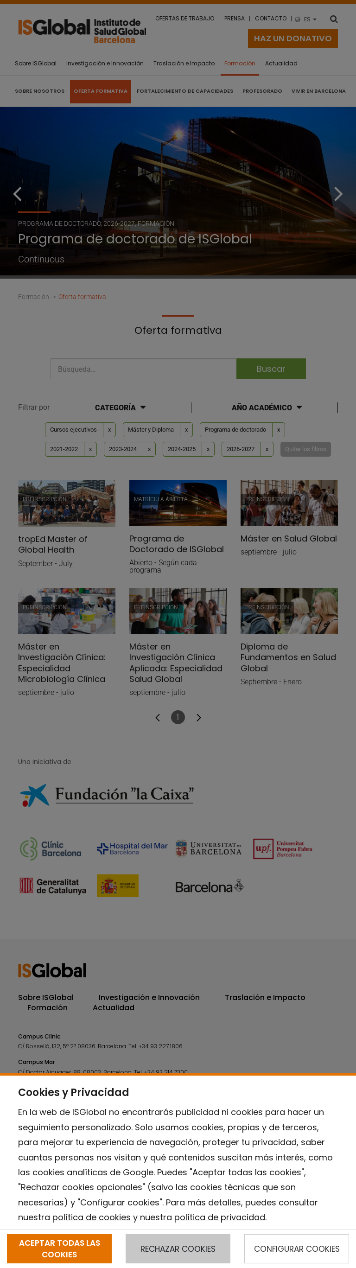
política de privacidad (219, 1217)
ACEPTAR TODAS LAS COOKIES (59, 1248)
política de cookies (91, 1217)
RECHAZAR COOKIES (178, 1249)
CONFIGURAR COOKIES (297, 1249)
